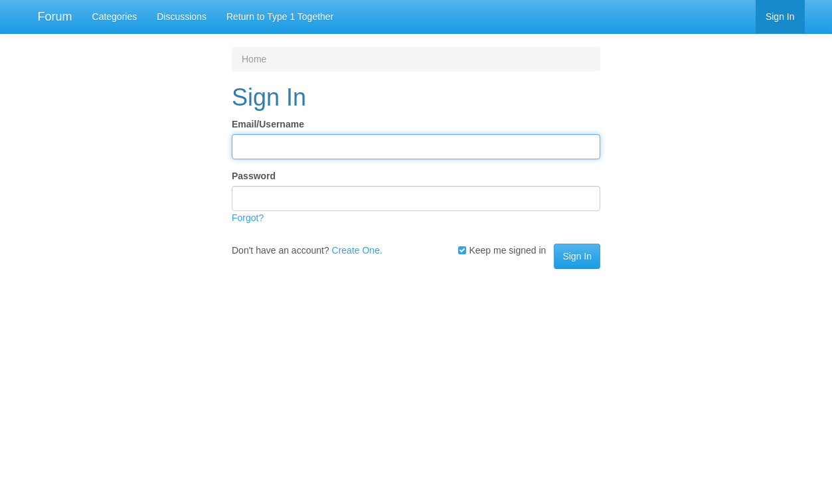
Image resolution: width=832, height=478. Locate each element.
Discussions (182, 16)
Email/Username (268, 124)
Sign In (780, 16)
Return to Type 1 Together (279, 16)
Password (254, 176)
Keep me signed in (502, 250)
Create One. (357, 250)
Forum (55, 16)
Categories (114, 16)
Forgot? (248, 217)
